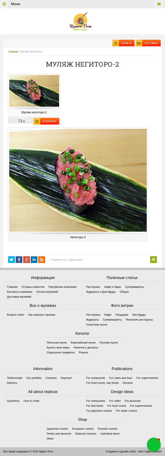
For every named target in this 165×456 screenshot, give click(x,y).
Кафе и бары (112, 286)
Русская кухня (108, 342)
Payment (66, 378)
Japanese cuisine (57, 428)
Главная (13, 51)
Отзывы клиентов (32, 286)
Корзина (159, 4)
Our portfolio (34, 378)
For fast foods (94, 405)
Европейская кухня (83, 342)
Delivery (12, 382)
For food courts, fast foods (102, 382)
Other (50, 438)
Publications (122, 369)
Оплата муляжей (47, 291)
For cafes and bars (120, 378)
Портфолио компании (62, 286)
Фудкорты (92, 319)
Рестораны (93, 286)
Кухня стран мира (58, 347)
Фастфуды (139, 314)
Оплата (125, 43)
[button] (154, 445)
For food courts (116, 405)
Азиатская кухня (96, 324)
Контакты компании (19, 291)
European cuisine (83, 428)
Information (43, 369)
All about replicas (43, 392)
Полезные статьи (122, 278)
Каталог (82, 333)
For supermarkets (147, 378)
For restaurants (95, 378)
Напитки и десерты (85, 347)
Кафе (108, 314)
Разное (83, 352)
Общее (124, 291)
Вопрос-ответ (15, 314)
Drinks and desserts (59, 433)
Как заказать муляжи (41, 314)
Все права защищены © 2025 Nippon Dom (28, 451)
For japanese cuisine (99, 410)
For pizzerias (133, 400)
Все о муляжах (43, 305)
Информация (43, 278)
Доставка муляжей (19, 296)
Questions (13, 400)
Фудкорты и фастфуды (101, 291)
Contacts (51, 378)
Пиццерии (121, 314)
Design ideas (122, 392)
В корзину (48, 121)
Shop (82, 419)
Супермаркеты (134, 286)
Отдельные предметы (61, 352)
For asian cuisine (126, 410)
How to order (32, 400)
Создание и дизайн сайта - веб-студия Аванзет (134, 451)
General (128, 382)
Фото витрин (122, 305)
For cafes (115, 400)
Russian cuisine (107, 428)
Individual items (110, 433)
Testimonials (15, 378)
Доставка (150, 43)
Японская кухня (57, 342)
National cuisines (85, 433)
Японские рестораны (139, 319)
